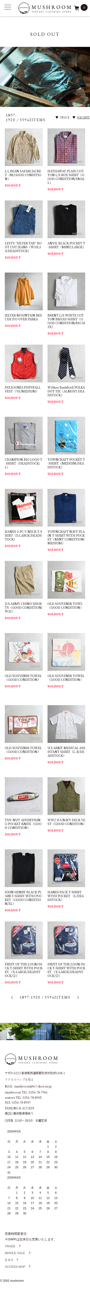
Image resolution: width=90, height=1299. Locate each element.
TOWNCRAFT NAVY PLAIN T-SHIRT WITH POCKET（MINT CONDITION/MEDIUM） (66, 537)
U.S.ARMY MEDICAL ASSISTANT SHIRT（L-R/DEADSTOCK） (66, 752)
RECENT (83, 117)
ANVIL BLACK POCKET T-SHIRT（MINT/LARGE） (67, 245)
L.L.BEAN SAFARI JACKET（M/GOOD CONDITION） (23, 175)
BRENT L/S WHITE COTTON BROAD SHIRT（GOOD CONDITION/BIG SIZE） (66, 321)
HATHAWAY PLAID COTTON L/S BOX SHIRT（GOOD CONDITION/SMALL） (66, 177)
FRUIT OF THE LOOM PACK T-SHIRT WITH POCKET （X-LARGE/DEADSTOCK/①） (23, 970)
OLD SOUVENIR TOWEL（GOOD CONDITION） (23, 677)
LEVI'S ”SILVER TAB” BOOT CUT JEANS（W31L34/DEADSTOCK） (23, 247)
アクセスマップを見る (19, 1079)
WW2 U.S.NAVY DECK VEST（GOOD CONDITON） (67, 822)
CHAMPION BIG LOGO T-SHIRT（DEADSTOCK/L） (23, 463)
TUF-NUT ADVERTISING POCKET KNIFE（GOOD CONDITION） (23, 824)
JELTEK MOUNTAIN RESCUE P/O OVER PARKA (23, 317)
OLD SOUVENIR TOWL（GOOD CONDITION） (65, 605)
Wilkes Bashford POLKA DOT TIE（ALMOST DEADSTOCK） (66, 391)
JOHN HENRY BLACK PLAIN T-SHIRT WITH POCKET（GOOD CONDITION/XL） (23, 898)
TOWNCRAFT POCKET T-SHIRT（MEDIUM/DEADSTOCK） (66, 463)
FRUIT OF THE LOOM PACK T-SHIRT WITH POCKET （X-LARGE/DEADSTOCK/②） (66, 970)
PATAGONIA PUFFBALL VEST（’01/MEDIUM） (23, 389)
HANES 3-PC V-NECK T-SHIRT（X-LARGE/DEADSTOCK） (23, 535)
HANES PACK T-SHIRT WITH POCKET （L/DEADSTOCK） (66, 896)
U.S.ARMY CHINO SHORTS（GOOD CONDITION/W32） (23, 607)
